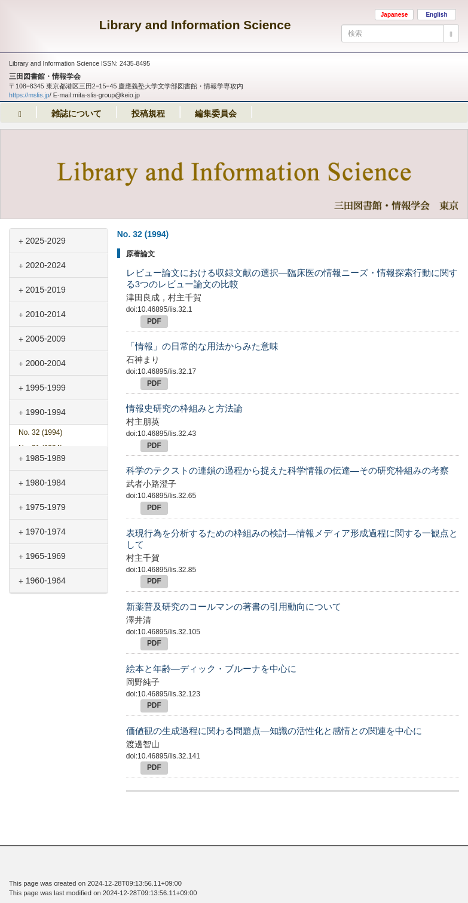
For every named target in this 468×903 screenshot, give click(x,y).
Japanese (394, 14)
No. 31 (40, 448)
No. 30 (40, 463)
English (436, 14)
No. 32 (40, 432)
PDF (154, 321)
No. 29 (40, 479)
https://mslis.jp (29, 95)
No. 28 (40, 494)
